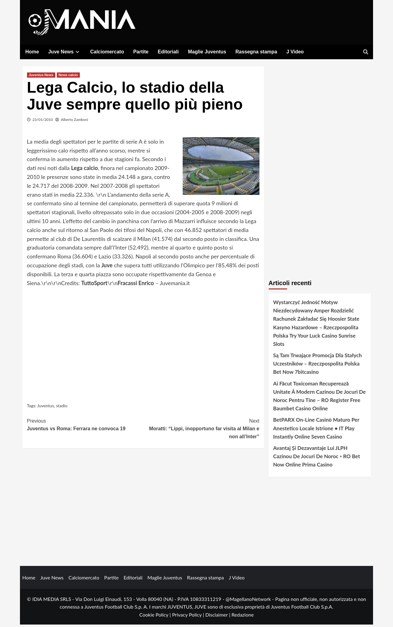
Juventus (45, 408)
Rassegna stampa (256, 51)
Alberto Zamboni (74, 121)
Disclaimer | (218, 617)
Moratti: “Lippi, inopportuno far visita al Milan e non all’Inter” (201, 430)
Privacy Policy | (188, 617)
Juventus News (41, 77)
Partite (141, 51)
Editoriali (168, 51)
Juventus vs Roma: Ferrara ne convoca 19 (85, 426)
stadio (61, 408)
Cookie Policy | (155, 617)
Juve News (64, 51)
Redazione (243, 617)
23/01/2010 (43, 121)
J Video (295, 51)
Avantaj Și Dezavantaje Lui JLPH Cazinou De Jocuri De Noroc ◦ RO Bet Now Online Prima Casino (316, 458)
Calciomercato (107, 51)
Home (32, 51)
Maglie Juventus (207, 51)
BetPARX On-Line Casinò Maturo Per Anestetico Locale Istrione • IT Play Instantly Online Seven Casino (316, 430)
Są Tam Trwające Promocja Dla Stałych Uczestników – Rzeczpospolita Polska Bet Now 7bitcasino (317, 365)
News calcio (68, 77)
